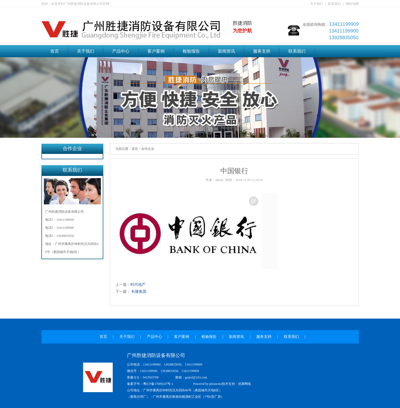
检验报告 (191, 51)
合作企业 (147, 149)
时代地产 (138, 285)
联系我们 (334, 4)
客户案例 (156, 51)
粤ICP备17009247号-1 (158, 384)
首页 (54, 51)
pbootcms (215, 384)
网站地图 (352, 4)
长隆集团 (138, 292)
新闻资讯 (226, 51)
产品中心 (120, 51)
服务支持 (261, 51)
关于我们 (316, 4)
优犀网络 (244, 384)
